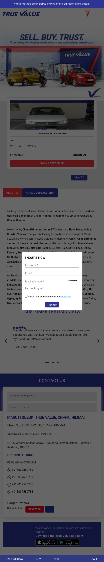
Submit (52, 305)
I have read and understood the (48, 296)
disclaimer (65, 296)
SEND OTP (72, 280)
